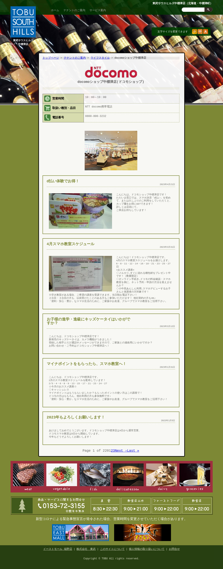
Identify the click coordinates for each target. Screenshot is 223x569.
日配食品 (161, 476)
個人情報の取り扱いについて (146, 547)
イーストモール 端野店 (57, 547)
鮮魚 (95, 476)
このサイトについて (112, 547)
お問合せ (174, 547)
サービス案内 (97, 10)
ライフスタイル (100, 58)
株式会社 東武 (86, 547)
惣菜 (128, 476)
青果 (61, 476)
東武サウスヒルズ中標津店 (23, 40)
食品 (194, 476)
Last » (133, 449)
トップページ (51, 58)
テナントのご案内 (74, 10)
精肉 (28, 476)
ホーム (55, 10)
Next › (121, 449)
